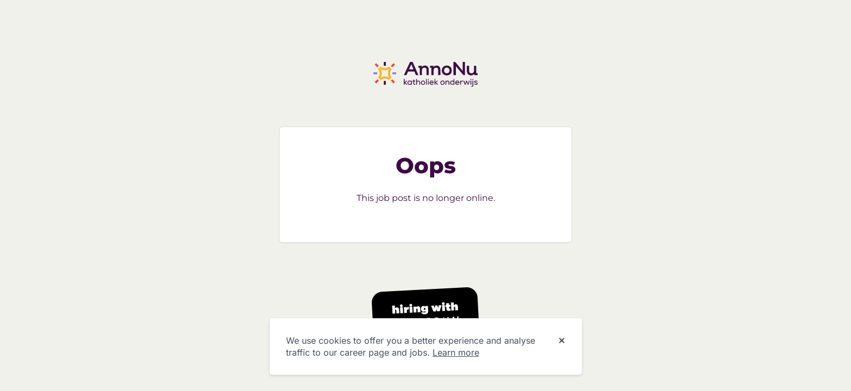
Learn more (456, 352)
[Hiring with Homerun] (425, 316)
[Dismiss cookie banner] (562, 341)
